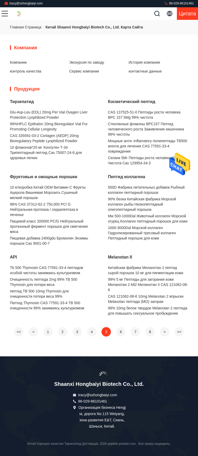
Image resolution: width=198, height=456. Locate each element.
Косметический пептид (131, 101)
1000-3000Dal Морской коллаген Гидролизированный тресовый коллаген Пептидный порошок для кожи (142, 233)
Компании (18, 62)
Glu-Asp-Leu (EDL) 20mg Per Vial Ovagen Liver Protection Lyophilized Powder (49, 114)
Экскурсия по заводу (86, 62)
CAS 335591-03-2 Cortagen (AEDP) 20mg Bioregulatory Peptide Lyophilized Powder (44, 138)
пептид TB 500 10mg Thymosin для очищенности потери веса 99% (39, 293)
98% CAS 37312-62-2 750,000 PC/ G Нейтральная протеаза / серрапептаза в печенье (44, 209)
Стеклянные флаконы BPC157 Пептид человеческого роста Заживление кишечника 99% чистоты (146, 129)
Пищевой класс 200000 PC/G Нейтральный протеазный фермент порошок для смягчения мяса (49, 226)
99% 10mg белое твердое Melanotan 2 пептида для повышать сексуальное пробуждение (147, 310)
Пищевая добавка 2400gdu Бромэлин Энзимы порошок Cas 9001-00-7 (49, 240)
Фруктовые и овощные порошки (43, 177)
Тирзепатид (22, 101)
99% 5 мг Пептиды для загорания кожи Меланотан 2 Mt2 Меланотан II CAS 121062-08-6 (148, 284)
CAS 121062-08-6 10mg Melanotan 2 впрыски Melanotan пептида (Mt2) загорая (146, 299)
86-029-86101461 (179, 3)
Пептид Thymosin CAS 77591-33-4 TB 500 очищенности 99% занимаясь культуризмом (47, 305)
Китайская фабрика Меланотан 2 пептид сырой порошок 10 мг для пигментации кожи (145, 270)
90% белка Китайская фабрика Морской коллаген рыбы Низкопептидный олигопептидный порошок (142, 204)
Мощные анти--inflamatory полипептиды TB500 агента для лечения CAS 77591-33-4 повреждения (147, 146)
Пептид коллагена (126, 177)
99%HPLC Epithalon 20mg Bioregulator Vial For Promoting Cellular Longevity (49, 126)
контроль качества (25, 71)
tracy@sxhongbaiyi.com (23, 3)
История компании (144, 62)
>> (179, 332)
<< (19, 332)
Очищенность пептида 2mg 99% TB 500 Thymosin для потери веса (43, 282)
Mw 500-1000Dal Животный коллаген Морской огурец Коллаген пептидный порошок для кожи (148, 218)
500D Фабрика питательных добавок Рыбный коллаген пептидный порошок (146, 190)
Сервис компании (84, 71)
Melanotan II (120, 257)
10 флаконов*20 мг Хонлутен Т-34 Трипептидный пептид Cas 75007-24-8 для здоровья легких (46, 152)
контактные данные (145, 71)
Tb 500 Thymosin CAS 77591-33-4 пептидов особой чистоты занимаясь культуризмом (46, 270)
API (13, 257)
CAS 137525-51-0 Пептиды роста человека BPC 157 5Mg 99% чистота (144, 114)
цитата (187, 13)
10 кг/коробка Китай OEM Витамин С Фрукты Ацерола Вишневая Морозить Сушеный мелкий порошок (48, 192)
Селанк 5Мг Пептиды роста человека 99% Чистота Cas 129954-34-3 (143, 160)
